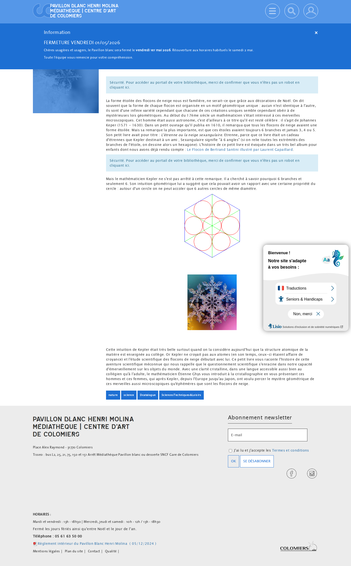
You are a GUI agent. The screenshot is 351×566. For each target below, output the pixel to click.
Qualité (111, 551)
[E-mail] (267, 435)
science (129, 395)
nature (113, 395)
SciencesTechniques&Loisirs (181, 395)
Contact (94, 551)
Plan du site (74, 551)
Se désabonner (257, 461)
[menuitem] (49, 551)
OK (233, 461)
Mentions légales (46, 551)
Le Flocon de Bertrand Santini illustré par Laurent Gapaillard (240, 149)
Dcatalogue (148, 395)
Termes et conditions (290, 450)
